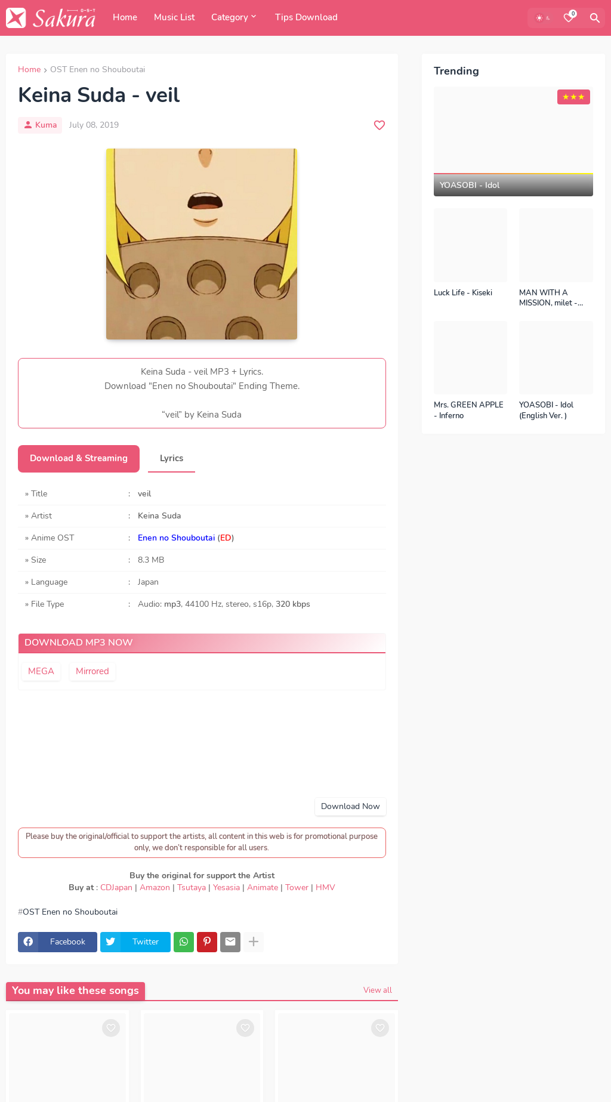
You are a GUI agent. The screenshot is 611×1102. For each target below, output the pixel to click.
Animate (262, 887)
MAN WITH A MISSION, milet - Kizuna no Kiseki (548, 298)
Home (125, 17)
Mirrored (92, 671)
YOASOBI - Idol (469, 185)
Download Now (350, 806)
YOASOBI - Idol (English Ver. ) (546, 410)
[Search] (595, 18)
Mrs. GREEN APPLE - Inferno (469, 410)
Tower (296, 887)
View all (377, 990)
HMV (325, 887)
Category (229, 17)
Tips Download (306, 17)
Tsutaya (191, 887)
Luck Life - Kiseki (463, 293)
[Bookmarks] (568, 18)
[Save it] (379, 125)
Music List (174, 17)
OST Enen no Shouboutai (97, 70)
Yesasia (226, 887)
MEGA (41, 671)
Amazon (155, 887)
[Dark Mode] (543, 18)
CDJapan (116, 887)
